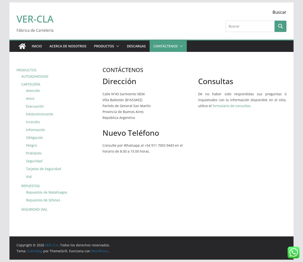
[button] (116, 46)
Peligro (31, 145)
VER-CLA (35, 18)
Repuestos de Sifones (43, 200)
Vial (29, 176)
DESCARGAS (136, 46)
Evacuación (35, 106)
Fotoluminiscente (39, 114)
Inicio (37, 46)
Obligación (34, 137)
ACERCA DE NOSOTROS (67, 46)
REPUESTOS (30, 186)
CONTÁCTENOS (165, 46)
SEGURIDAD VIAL (34, 209)
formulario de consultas (231, 106)
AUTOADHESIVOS (34, 76)
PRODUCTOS (104, 46)
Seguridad (34, 161)
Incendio (33, 122)
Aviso (30, 98)
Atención (33, 90)
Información (35, 129)
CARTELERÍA (30, 84)
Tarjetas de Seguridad (43, 169)
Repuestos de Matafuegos (46, 192)
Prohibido (33, 153)
